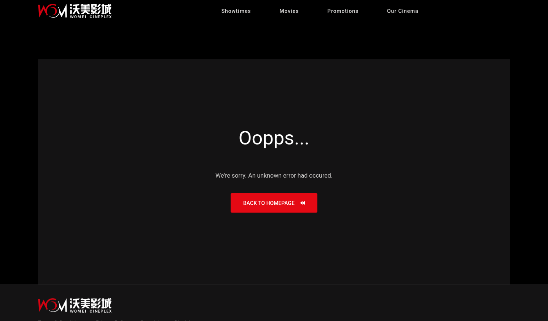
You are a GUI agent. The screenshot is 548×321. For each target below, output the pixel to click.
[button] (236, 11)
